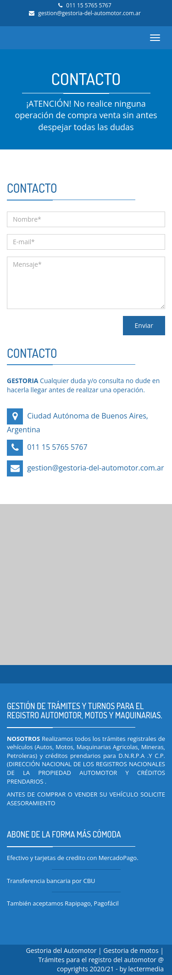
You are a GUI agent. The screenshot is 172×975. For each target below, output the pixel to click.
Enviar (144, 325)
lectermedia (146, 968)
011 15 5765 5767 (88, 5)
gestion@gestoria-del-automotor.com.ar (89, 13)
